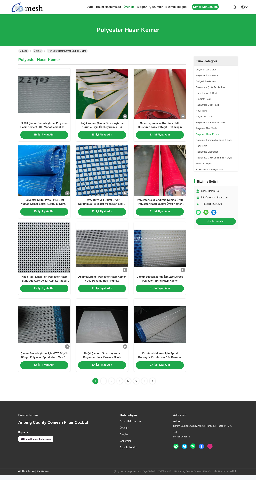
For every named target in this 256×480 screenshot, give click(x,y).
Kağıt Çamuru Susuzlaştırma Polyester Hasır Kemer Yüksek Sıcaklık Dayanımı (102, 362)
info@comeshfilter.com (214, 197)
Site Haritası (43, 476)
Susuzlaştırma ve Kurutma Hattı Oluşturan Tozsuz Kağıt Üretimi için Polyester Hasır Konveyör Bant (160, 128)
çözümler (156, 6)
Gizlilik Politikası (26, 476)
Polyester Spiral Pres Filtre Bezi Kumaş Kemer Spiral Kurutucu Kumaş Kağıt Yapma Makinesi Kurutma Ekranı (44, 206)
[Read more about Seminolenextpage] (144, 386)
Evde (90, 6)
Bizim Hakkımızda (108, 6)
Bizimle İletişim (176, 6)
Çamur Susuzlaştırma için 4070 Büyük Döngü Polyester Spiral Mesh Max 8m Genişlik (44, 362)
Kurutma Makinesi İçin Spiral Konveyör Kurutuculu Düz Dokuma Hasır (160, 362)
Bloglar (142, 6)
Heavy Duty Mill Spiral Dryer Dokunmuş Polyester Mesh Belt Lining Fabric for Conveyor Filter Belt (102, 206)
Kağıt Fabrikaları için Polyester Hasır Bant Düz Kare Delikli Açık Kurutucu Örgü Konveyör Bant (44, 284)
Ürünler (129, 6)
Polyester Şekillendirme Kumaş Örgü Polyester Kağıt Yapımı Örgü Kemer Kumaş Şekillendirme (160, 206)
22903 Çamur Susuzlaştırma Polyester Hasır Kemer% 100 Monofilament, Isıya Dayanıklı (44, 128)
